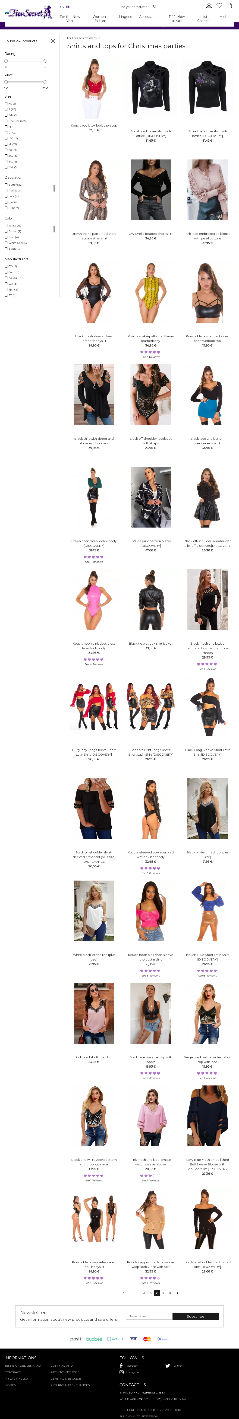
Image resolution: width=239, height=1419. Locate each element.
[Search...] (133, 6)
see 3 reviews (151, 873)
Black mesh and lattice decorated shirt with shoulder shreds (208, 648)
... (137, 1293)
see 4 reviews (151, 357)
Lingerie (125, 17)
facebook (129, 1365)
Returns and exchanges (70, 1385)
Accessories (148, 17)
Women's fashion (100, 19)
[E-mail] (149, 1316)
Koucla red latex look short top (94, 125)
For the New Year (70, 19)
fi (57, 7)
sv (62, 7)
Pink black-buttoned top (94, 1057)
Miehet (225, 17)
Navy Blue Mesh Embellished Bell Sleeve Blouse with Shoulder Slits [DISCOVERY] (207, 1164)
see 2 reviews (151, 1078)
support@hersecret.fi (147, 1392)
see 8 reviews (207, 975)
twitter (173, 1365)
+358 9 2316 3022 (148, 1399)
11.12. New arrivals (177, 19)
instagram (130, 1372)
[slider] (6, 61)
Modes (10, 1385)
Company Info (61, 1365)
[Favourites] (220, 7)
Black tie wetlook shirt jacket (151, 643)
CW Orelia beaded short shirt (151, 233)
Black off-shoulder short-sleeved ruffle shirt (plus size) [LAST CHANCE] (94, 856)
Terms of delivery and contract (23, 1369)
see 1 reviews (94, 561)
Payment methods (64, 1372)
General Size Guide (65, 1378)
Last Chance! (203, 19)
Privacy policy (16, 1378)
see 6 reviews (151, 975)
